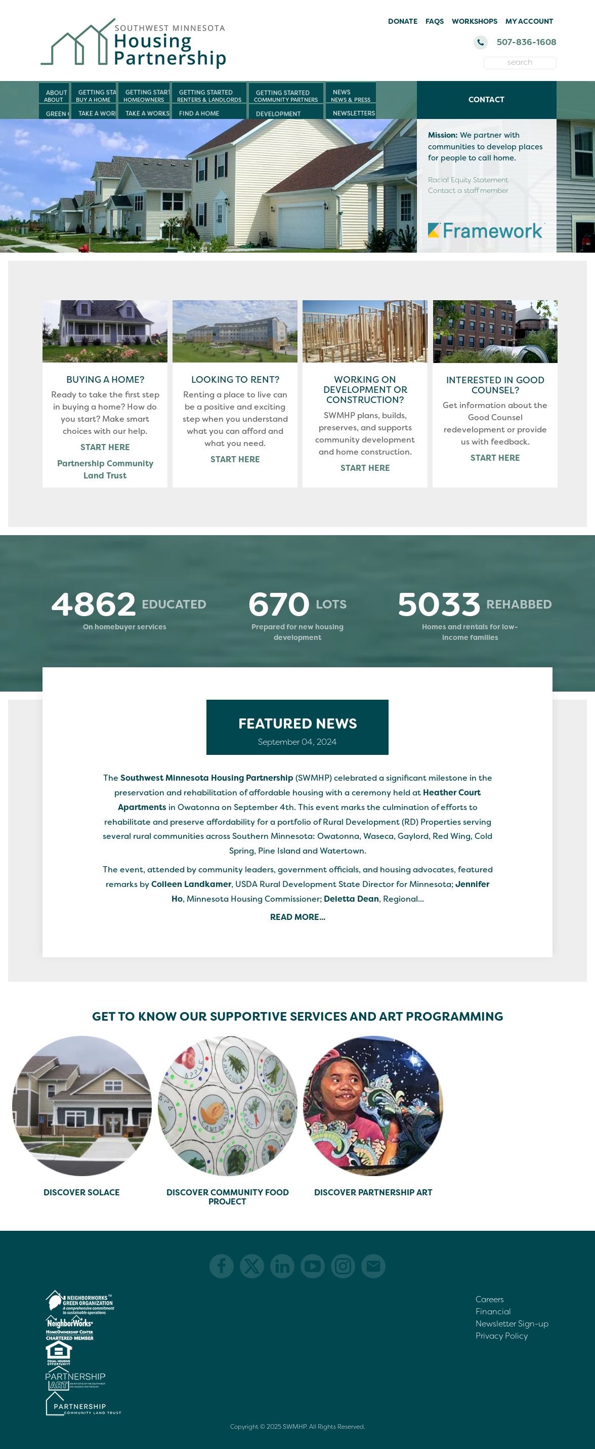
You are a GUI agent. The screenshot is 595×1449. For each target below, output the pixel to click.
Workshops (474, 21)
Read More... (297, 917)
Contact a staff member (468, 190)
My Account (529, 21)
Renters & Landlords (209, 99)
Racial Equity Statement (468, 179)
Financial (493, 1311)
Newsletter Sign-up (512, 1323)
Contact (486, 100)
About (53, 99)
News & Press (350, 99)
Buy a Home (93, 99)
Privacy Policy (502, 1336)
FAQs (435, 21)
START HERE (105, 447)
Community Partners (286, 99)
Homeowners (143, 99)
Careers (490, 1299)
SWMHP (294, 1427)
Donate (402, 21)
